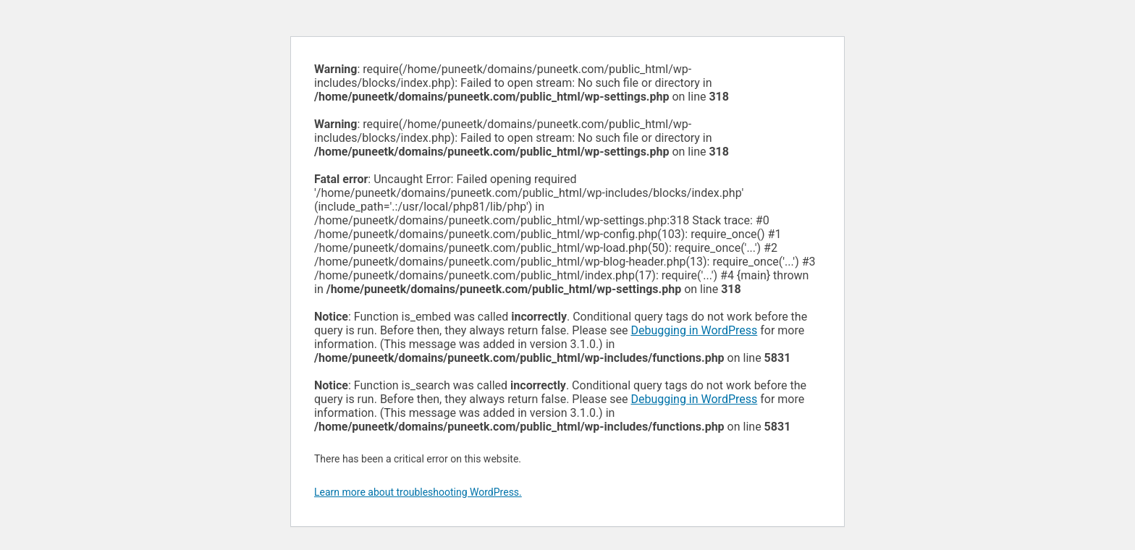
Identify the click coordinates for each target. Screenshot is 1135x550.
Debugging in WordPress (693, 330)
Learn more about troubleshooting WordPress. (418, 492)
